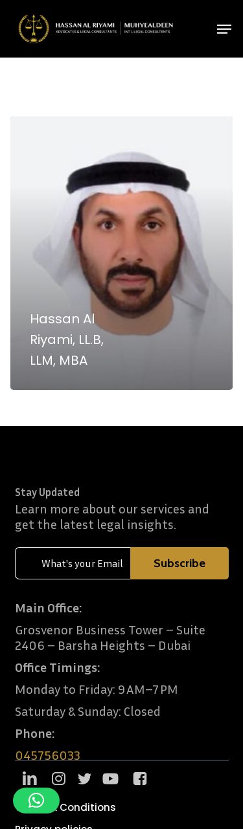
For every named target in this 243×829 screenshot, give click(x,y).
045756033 (47, 754)
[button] (224, 29)
